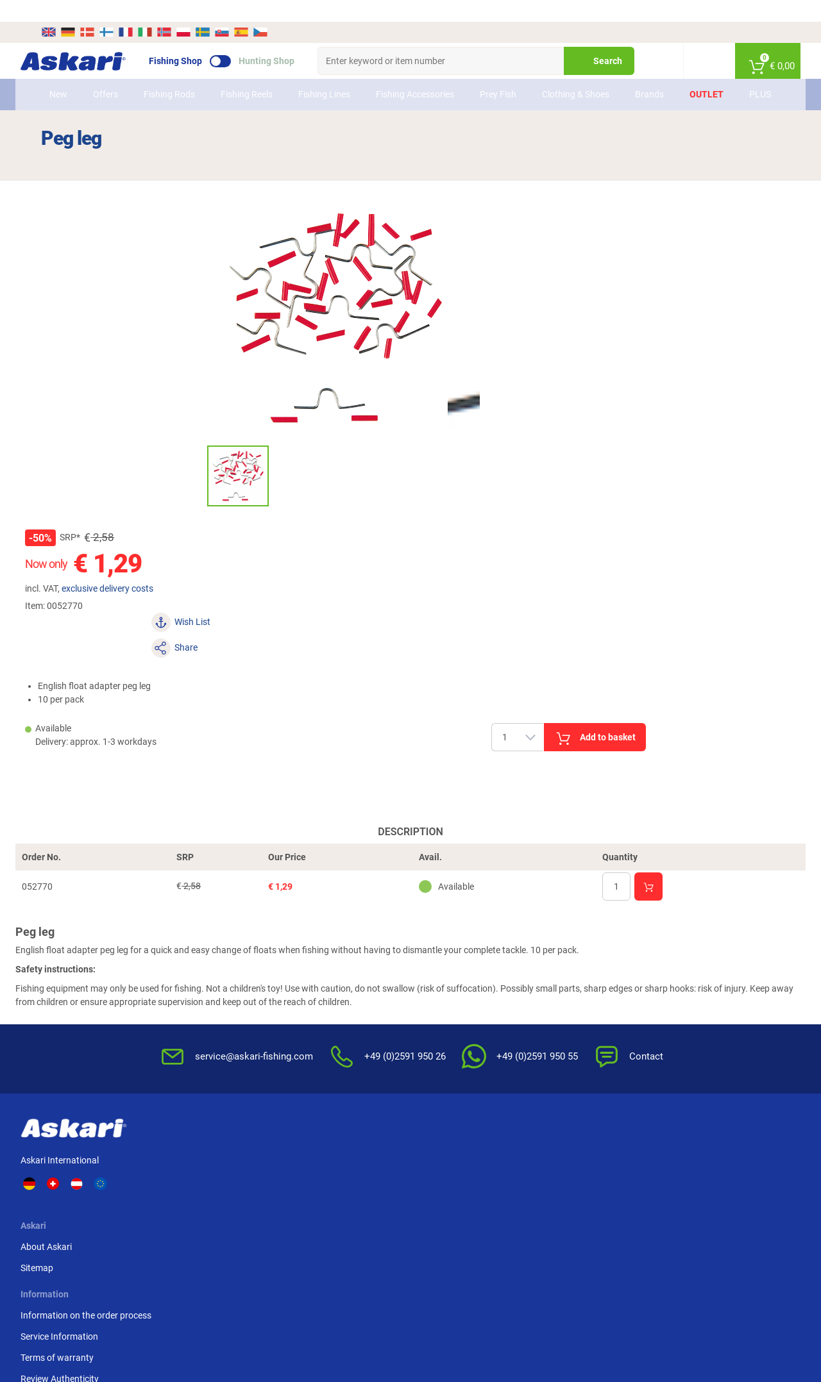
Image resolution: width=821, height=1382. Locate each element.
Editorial (497, 1047)
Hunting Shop (287, 39)
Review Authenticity (331, 1013)
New (63, 79)
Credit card (628, 970)
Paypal (620, 992)
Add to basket (692, 378)
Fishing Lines (314, 79)
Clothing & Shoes (559, 79)
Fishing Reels (238, 79)
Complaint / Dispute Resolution (520, 1110)
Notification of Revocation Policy (533, 977)
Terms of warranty (329, 992)
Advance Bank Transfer (653, 949)
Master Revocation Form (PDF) (530, 1075)
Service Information (331, 970)
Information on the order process (357, 949)
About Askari (215, 949)
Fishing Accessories (400, 79)
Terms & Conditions (519, 949)
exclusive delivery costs (514, 274)
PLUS (756, 79)
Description (410, 596)
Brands (645, 79)
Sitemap (205, 970)
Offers (110, 79)
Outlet (703, 79)
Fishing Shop (196, 39)
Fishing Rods (162, 79)
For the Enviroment (519, 1026)
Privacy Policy (508, 1005)
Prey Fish (487, 79)
